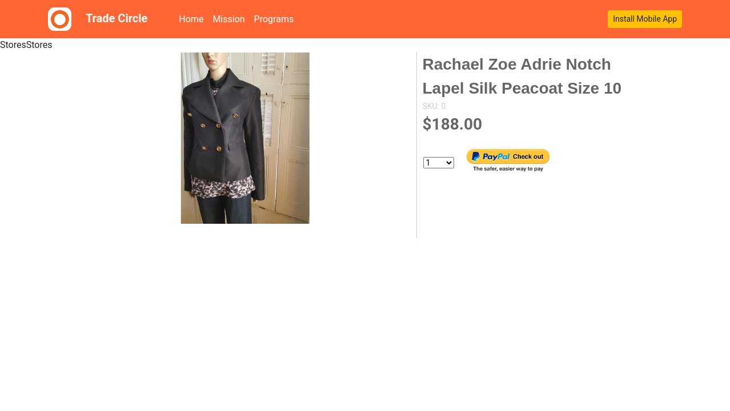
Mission (228, 19)
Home (193, 18)
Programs (274, 19)
